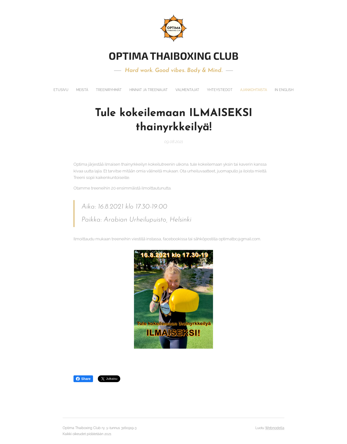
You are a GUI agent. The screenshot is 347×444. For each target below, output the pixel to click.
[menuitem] (72, 90)
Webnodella (274, 428)
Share (83, 379)
